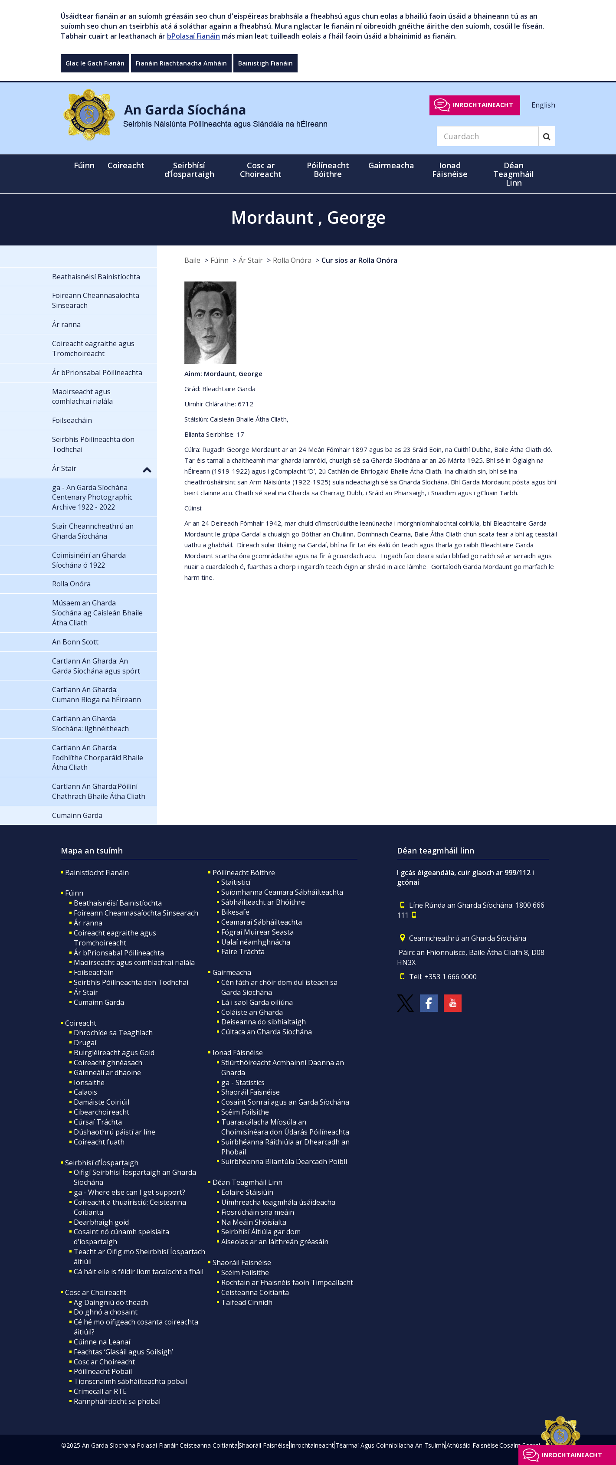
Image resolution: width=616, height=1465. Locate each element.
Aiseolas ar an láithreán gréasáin (274, 1241)
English (543, 104)
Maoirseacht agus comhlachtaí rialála (134, 962)
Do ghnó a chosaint (106, 1312)
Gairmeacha (232, 972)
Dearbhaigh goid (101, 1222)
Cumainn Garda (99, 1002)
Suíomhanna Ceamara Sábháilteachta (282, 892)
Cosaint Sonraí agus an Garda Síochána (285, 1102)
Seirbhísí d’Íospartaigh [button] (189, 169)
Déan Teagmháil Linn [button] (513, 174)
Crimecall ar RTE (100, 1391)
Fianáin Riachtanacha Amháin (181, 63)
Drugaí (85, 1042)
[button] (147, 469)
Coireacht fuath (99, 1142)
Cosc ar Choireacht (95, 1292)
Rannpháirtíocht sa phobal (117, 1401)
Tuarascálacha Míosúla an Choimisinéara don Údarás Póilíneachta (285, 1127)
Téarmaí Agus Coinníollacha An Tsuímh (390, 1445)
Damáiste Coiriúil (101, 1102)
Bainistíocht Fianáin (97, 872)
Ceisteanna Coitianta (255, 1292)
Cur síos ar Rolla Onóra (359, 260)
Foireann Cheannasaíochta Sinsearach (136, 913)
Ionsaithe (89, 1082)
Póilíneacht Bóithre (244, 872)
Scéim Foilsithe (245, 1112)
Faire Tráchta (243, 951)
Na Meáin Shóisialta (253, 1222)
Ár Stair (251, 260)
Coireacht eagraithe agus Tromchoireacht (115, 938)
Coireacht (80, 1023)
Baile (192, 260)
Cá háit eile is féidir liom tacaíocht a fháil (138, 1271)
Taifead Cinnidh (246, 1302)
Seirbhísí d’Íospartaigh (101, 1162)
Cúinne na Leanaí (102, 1342)
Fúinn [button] (84, 165)
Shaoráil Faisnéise (250, 1092)
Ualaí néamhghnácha (255, 942)
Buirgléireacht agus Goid (114, 1052)
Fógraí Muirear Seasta (257, 932)
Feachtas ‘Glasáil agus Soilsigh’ (123, 1352)
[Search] (487, 136)
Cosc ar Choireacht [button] (261, 169)
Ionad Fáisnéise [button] (450, 169)
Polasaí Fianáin (158, 1445)
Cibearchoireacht (101, 1112)
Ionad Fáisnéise (238, 1052)
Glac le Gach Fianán (95, 63)
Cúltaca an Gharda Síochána (266, 1032)
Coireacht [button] (126, 165)
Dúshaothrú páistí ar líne (114, 1132)
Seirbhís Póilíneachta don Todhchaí (131, 982)
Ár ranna (88, 923)
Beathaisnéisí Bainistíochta (118, 903)
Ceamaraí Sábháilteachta (261, 922)
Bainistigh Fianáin (265, 63)
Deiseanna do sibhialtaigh (263, 1022)
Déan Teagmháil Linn (247, 1182)
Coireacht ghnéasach (108, 1062)
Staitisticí (235, 882)
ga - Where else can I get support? (129, 1192)
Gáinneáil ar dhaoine (107, 1072)
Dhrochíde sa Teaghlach (113, 1032)
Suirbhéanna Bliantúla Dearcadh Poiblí (284, 1161)
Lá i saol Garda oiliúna (257, 1002)
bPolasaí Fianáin (193, 36)
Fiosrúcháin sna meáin (257, 1212)
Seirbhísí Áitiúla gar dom (261, 1231)
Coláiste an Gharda (252, 1012)
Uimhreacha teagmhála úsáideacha (278, 1202)
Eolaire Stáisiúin (247, 1192)
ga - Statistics (243, 1082)
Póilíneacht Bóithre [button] (328, 169)
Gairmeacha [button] (391, 165)
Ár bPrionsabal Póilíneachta (119, 953)
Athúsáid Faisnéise (472, 1445)
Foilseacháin (94, 972)
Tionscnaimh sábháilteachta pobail (130, 1381)
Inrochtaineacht (483, 105)
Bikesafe (235, 912)
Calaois (85, 1092)
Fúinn (219, 260)
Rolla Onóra (292, 260)
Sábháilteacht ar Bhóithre (263, 902)
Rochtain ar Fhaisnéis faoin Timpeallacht (287, 1282)
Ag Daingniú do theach (111, 1302)
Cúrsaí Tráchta (98, 1122)
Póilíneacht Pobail (103, 1371)
